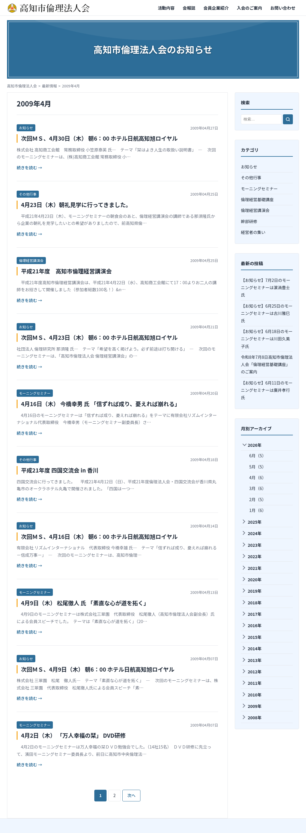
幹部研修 (249, 221)
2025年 (251, 522)
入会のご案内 (249, 8)
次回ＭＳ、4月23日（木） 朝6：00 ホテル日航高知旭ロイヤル (99, 337)
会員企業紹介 (216, 8)
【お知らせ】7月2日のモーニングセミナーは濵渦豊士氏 (265, 287)
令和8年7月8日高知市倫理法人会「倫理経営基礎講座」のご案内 (267, 364)
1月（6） (257, 510)
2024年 (251, 533)
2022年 (251, 556)
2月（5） (257, 499)
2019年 (251, 591)
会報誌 (189, 8)
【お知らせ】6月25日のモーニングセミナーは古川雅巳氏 (267, 313)
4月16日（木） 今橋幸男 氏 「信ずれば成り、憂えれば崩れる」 (100, 404)
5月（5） (257, 467)
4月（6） (257, 477)
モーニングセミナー (35, 393)
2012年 (251, 672)
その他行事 (27, 194)
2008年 (251, 717)
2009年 (251, 706)
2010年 (251, 695)
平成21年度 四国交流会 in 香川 (59, 470)
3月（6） (257, 488)
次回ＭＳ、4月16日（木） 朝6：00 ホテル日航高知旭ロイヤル (99, 536)
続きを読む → (29, 167)
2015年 (251, 637)
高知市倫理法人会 (22, 86)
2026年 (251, 445)
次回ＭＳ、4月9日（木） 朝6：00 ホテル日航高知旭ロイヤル (97, 669)
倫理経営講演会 (31, 260)
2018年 (251, 603)
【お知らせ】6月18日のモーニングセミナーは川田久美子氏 (267, 338)
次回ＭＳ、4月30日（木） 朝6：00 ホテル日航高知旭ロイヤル (99, 138)
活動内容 (166, 8)
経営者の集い (253, 232)
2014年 (251, 648)
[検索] (288, 119)
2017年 (251, 614)
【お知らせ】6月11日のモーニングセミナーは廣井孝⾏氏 (267, 390)
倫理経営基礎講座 (257, 199)
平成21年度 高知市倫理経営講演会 (66, 271)
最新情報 (49, 86)
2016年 (251, 625)
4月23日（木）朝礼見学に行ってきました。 (76, 205)
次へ (131, 795)
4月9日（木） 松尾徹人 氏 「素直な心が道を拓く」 (85, 603)
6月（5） (257, 455)
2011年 (251, 683)
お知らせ (26, 127)
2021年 (251, 568)
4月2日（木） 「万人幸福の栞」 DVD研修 (73, 735)
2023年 (251, 545)
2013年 (251, 660)
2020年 (251, 579)
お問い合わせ (282, 8)
